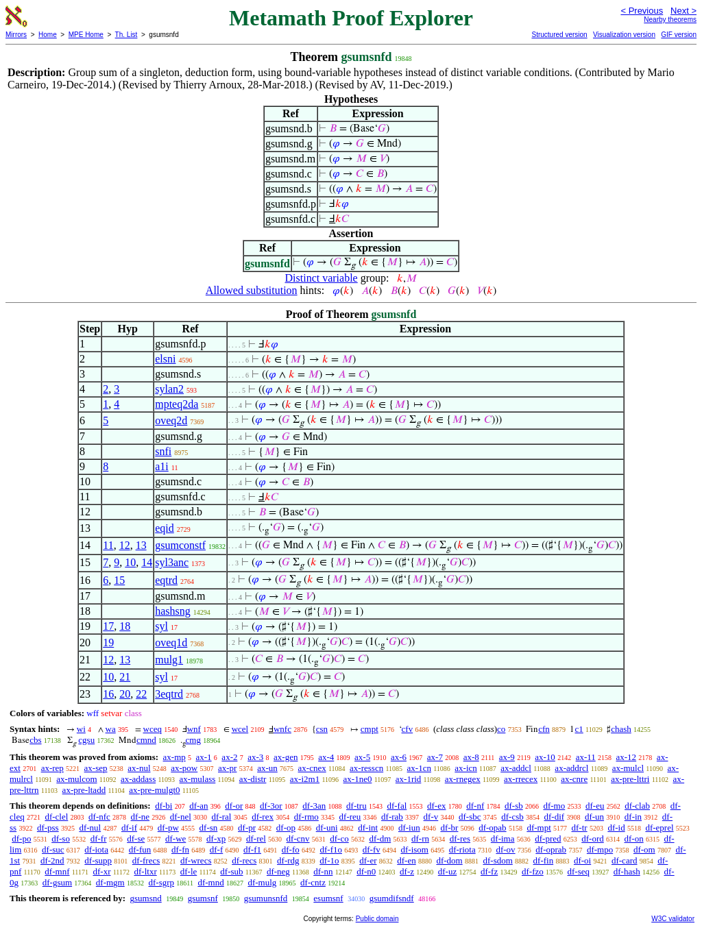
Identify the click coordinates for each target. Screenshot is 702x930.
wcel (240, 729)
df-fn (180, 849)
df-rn (420, 838)
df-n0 (366, 871)
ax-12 (626, 757)
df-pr (247, 827)
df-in (633, 816)
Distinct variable (321, 278)
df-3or (271, 805)
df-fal (397, 805)
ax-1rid (409, 779)
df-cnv (298, 838)
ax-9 (507, 757)
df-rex (263, 816)
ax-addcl (515, 768)
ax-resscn (366, 768)
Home (47, 34)
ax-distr (253, 779)
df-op (285, 827)
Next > (683, 10)
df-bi (163, 805)
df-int (368, 827)
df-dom (449, 860)
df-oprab (550, 849)
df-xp (216, 838)
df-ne (140, 816)
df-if (129, 827)
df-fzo (533, 871)
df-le (188, 871)
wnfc (282, 729)
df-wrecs (195, 860)
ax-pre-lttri (630, 779)
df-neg (278, 871)
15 (119, 580)
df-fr (98, 838)
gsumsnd (145, 898)
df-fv (371, 849)
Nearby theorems (670, 19)
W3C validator (672, 918)
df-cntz (313, 882)
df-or (234, 805)
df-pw (168, 827)
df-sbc (470, 816)
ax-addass (138, 779)
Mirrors (16, 34)
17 (108, 626)
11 (108, 545)
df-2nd (52, 860)
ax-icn (465, 768)
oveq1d (171, 642)
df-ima (503, 838)
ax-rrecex (520, 779)
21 (124, 677)
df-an (198, 805)
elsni (165, 359)
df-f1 (252, 849)
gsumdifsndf (392, 898)
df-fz (489, 871)
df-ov (505, 849)
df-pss (48, 827)
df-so (60, 838)
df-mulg (261, 882)
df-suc (53, 849)
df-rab (392, 816)
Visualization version (624, 34)
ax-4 (326, 757)
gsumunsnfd (266, 898)
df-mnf (57, 871)
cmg (193, 740)
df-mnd (210, 882)
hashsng (173, 611)
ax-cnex (312, 768)
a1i (162, 466)
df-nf (475, 805)
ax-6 (399, 757)
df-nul (90, 827)
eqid (164, 528)
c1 (578, 729)
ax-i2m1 (304, 779)
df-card (625, 860)
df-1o (329, 860)
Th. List (126, 34)
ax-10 (545, 757)
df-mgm (110, 882)
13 (141, 545)
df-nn (322, 871)
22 (141, 694)
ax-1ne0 (357, 779)
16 (108, 694)
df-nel (180, 816)
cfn (544, 729)
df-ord (592, 838)
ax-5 (362, 757)
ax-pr (227, 768)
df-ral (222, 816)
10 (130, 562)
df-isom (414, 849)
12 (124, 545)
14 (146, 562)
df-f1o (331, 849)
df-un (594, 816)
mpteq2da (176, 404)
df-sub (231, 871)
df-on (634, 838)
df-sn (208, 827)
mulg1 (169, 659)
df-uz (447, 871)
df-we (175, 838)
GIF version (679, 34)
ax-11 (586, 757)
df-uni (327, 827)
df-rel (256, 838)
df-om (644, 849)
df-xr (101, 871)
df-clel (56, 816)
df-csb (512, 816)
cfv (407, 729)
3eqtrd (169, 694)
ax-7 (435, 757)
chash (621, 729)
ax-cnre (574, 779)
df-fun (140, 849)
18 (124, 626)
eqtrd (166, 580)
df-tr (580, 827)
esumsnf (328, 898)
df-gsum (57, 882)
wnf (194, 729)
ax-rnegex (463, 779)
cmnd (146, 740)
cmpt (369, 729)
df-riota (462, 849)
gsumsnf (203, 898)
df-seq (578, 871)
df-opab (492, 827)
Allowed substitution (252, 290)
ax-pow (184, 768)
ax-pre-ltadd (84, 790)
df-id (616, 827)
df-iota (96, 849)
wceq (152, 729)
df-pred (548, 838)
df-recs (244, 860)
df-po (21, 838)
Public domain (377, 918)
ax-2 (229, 757)
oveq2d (171, 420)
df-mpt (538, 827)
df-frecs (146, 860)
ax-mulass (198, 779)
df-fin (543, 860)
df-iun (409, 827)
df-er (367, 860)
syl (161, 626)
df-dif (554, 816)
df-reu (350, 816)
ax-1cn (419, 768)
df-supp (98, 860)
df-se (136, 838)
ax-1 (204, 757)
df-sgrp (161, 882)
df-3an (314, 805)
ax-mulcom (76, 779)
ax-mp (174, 757)
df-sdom (497, 860)
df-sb (514, 805)
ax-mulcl (628, 768)
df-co (339, 838)
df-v (431, 816)
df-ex (436, 805)
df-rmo (306, 816)
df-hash (627, 871)
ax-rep (52, 768)
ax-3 (255, 757)
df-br (449, 827)
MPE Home (86, 34)
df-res (460, 838)
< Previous (641, 10)
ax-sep (96, 768)
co (501, 729)
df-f (216, 849)
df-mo (554, 805)
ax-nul (139, 768)
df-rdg (288, 860)
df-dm (380, 838)
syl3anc (172, 562)
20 (124, 694)
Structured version (559, 34)
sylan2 (169, 389)
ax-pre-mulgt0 (154, 790)
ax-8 (471, 757)
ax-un (267, 768)
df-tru (356, 805)
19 (108, 642)
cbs (35, 740)
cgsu (86, 740)
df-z (407, 871)
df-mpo (600, 849)
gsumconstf (180, 545)
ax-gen (286, 757)
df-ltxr (145, 871)
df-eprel (659, 827)
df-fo (291, 849)
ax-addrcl (571, 768)
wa (111, 729)
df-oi (582, 860)
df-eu (594, 805)
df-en (406, 860)
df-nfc (99, 816)
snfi (163, 451)
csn (322, 729)
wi (81, 729)
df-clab (637, 805)
